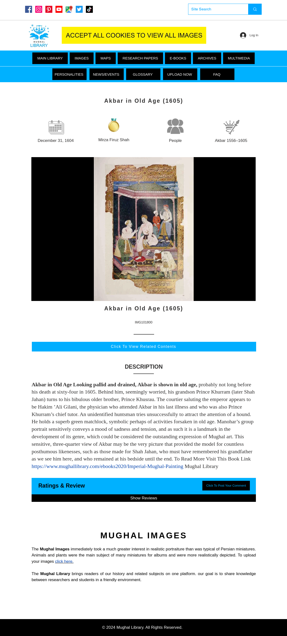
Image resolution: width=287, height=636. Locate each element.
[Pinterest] (48, 9)
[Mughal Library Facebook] (28, 9)
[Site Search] (214, 9)
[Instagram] (38, 9)
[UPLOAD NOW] (180, 74)
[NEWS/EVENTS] (106, 74)
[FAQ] (217, 74)
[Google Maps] (69, 9)
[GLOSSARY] (143, 74)
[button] (239, 58)
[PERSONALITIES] (69, 74)
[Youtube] (58, 9)
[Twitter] (79, 9)
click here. (64, 561)
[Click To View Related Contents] (144, 346)
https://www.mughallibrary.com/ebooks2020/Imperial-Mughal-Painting (107, 466)
